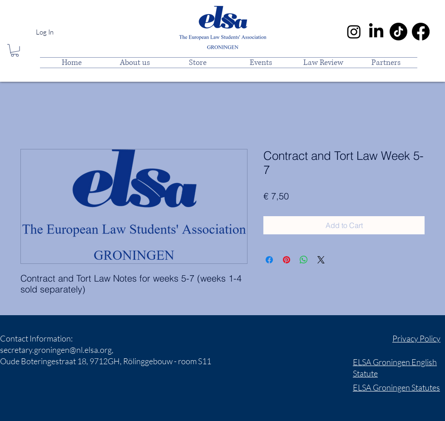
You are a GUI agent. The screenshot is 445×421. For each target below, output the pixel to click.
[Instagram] (354, 31)
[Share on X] (321, 259)
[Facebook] (421, 31)
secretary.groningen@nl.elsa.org (56, 350)
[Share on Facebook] (269, 259)
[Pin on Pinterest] (286, 259)
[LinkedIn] (376, 31)
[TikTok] (398, 31)
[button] (14, 50)
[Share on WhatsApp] (303, 259)
